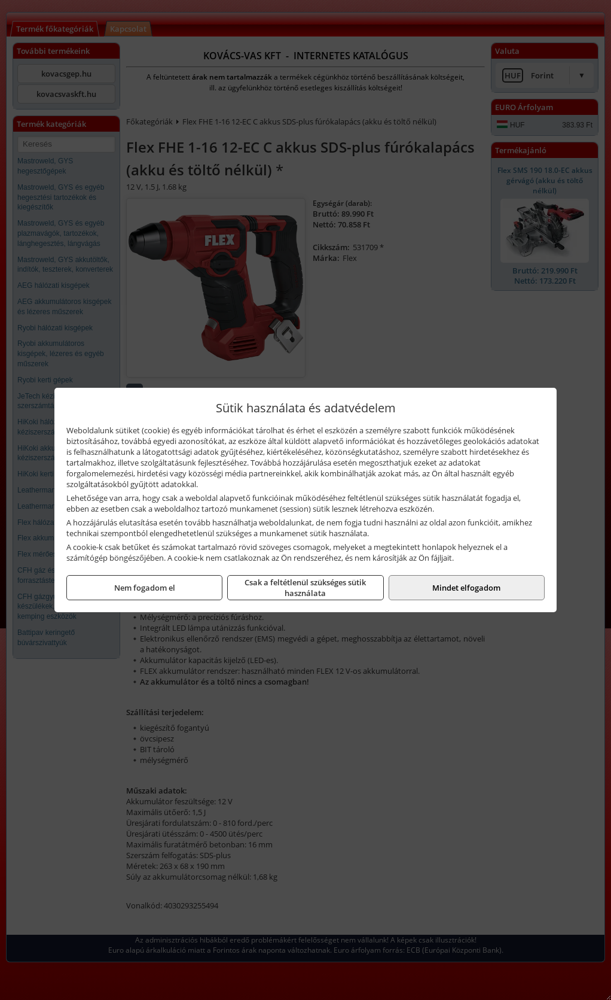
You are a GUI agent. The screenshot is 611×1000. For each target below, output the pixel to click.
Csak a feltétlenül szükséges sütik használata (305, 587)
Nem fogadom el (144, 587)
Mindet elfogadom (466, 587)
